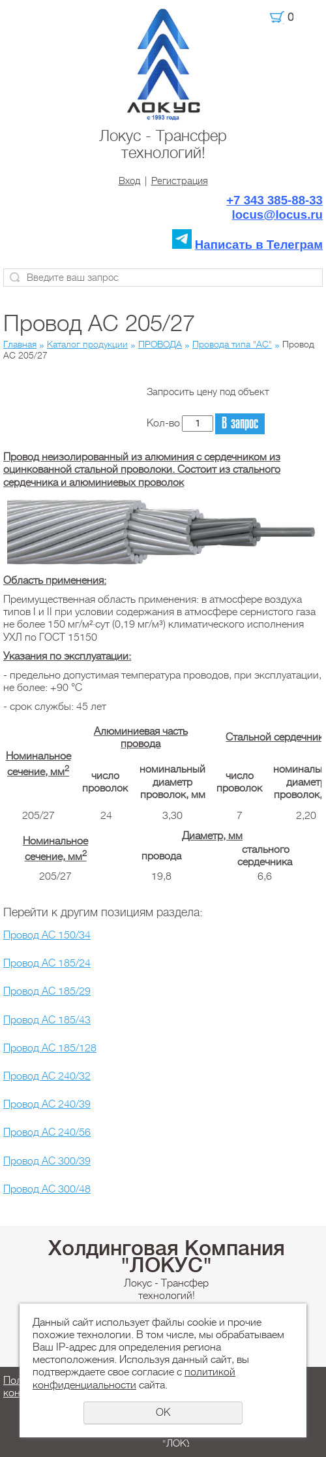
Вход (129, 181)
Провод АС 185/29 (47, 991)
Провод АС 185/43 (47, 1020)
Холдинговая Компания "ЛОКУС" (166, 1256)
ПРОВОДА (160, 344)
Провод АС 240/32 (47, 1076)
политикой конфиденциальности (134, 1378)
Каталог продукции (87, 344)
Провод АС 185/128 (49, 1048)
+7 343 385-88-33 (274, 200)
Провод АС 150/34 (47, 935)
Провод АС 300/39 (47, 1161)
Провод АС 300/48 (47, 1189)
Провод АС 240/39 (47, 1104)
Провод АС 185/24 (47, 963)
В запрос (240, 423)
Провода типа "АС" (232, 344)
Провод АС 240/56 (47, 1132)
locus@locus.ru (277, 214)
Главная (20, 344)
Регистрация (179, 181)
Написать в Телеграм (259, 244)
